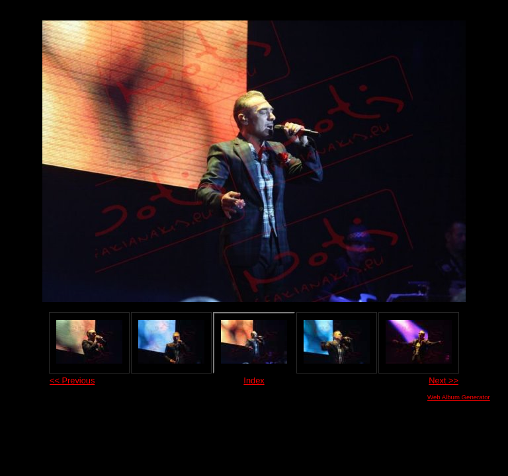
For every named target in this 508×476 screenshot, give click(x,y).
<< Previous (72, 380)
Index (253, 380)
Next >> (443, 380)
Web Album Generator (458, 397)
